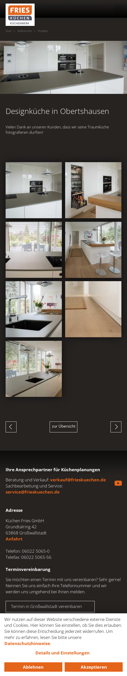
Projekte (43, 31)
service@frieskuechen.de (33, 492)
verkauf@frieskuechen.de (78, 480)
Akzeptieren (94, 667)
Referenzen (25, 31)
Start (9, 31)
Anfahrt (14, 539)
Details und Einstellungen (62, 653)
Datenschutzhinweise (27, 643)
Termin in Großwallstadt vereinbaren (46, 606)
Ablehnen (33, 667)
